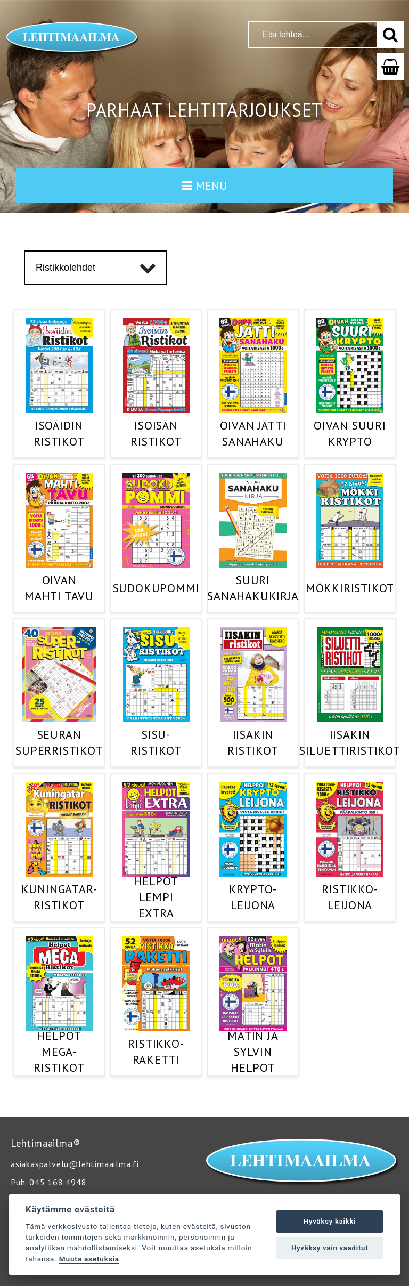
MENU (204, 185)
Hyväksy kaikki (330, 1221)
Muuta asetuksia (89, 1259)
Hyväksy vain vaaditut (330, 1248)
